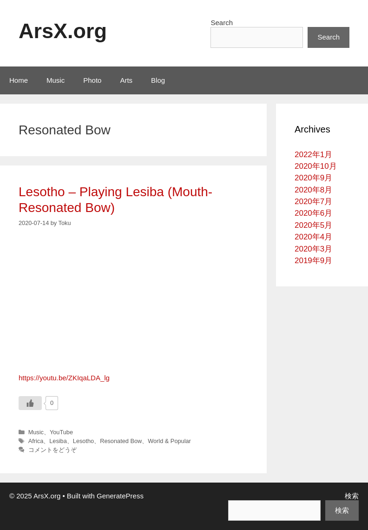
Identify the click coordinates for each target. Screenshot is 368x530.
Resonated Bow (121, 440)
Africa (36, 440)
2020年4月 (313, 236)
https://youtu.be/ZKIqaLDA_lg (64, 378)
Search (221, 22)
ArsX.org (63, 31)
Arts (126, 80)
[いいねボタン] (30, 403)
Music (55, 80)
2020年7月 (313, 201)
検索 (352, 496)
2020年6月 (313, 213)
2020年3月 (313, 249)
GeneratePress (120, 496)
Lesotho (83, 440)
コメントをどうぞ (52, 449)
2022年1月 (313, 154)
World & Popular (169, 440)
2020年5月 (313, 225)
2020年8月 (313, 190)
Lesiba (58, 440)
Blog (158, 80)
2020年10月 (316, 166)
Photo (92, 80)
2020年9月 (313, 177)
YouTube (61, 432)
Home (18, 80)
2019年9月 (313, 260)
